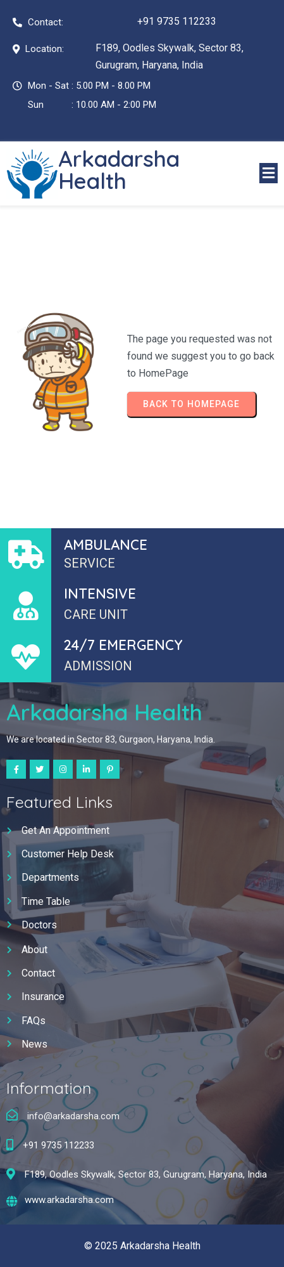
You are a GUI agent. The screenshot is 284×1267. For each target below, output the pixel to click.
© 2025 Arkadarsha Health (142, 1246)
